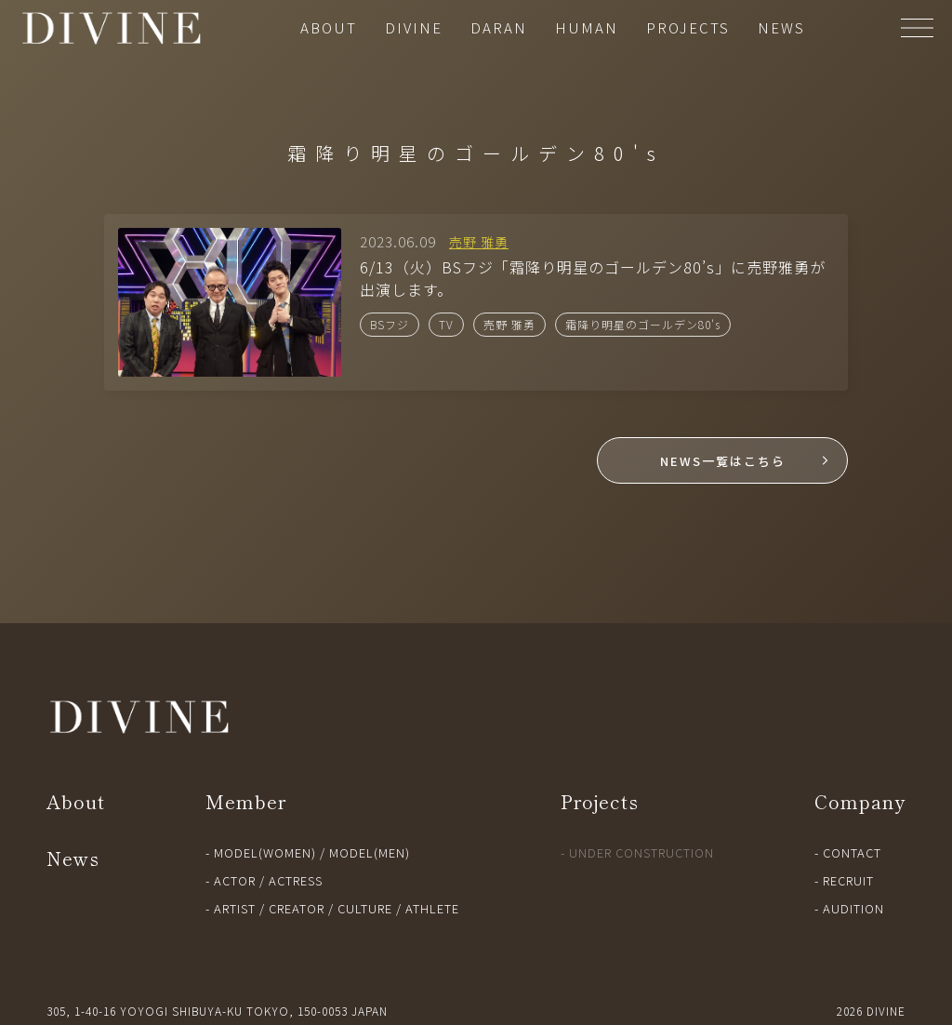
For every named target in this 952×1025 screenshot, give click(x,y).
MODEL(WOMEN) (265, 852)
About (75, 801)
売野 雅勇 (509, 324)
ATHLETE (432, 908)
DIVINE (414, 27)
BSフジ (389, 324)
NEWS (781, 27)
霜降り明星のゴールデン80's (643, 324)
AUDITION (853, 908)
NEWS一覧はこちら (723, 461)
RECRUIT (848, 880)
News (72, 858)
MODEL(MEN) (369, 852)
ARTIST (235, 908)
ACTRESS (296, 880)
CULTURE (364, 908)
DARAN (498, 27)
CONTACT (852, 852)
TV (446, 324)
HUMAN (586, 27)
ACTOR (235, 880)
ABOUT (328, 27)
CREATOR (296, 908)
